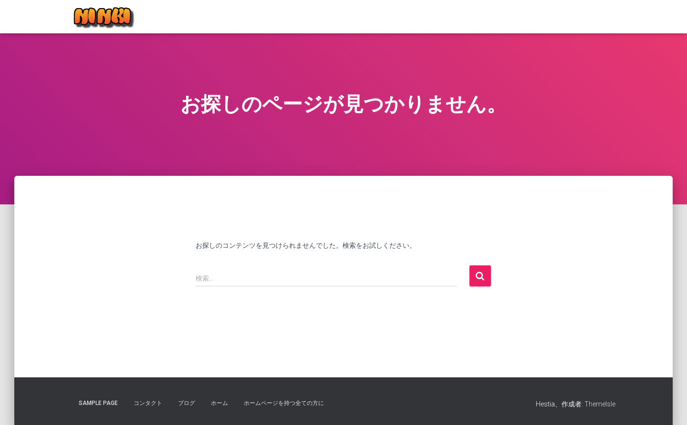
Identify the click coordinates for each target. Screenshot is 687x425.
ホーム (219, 403)
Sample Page (98, 403)
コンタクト (148, 403)
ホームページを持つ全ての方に (284, 403)
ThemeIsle (599, 404)
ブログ (186, 403)
